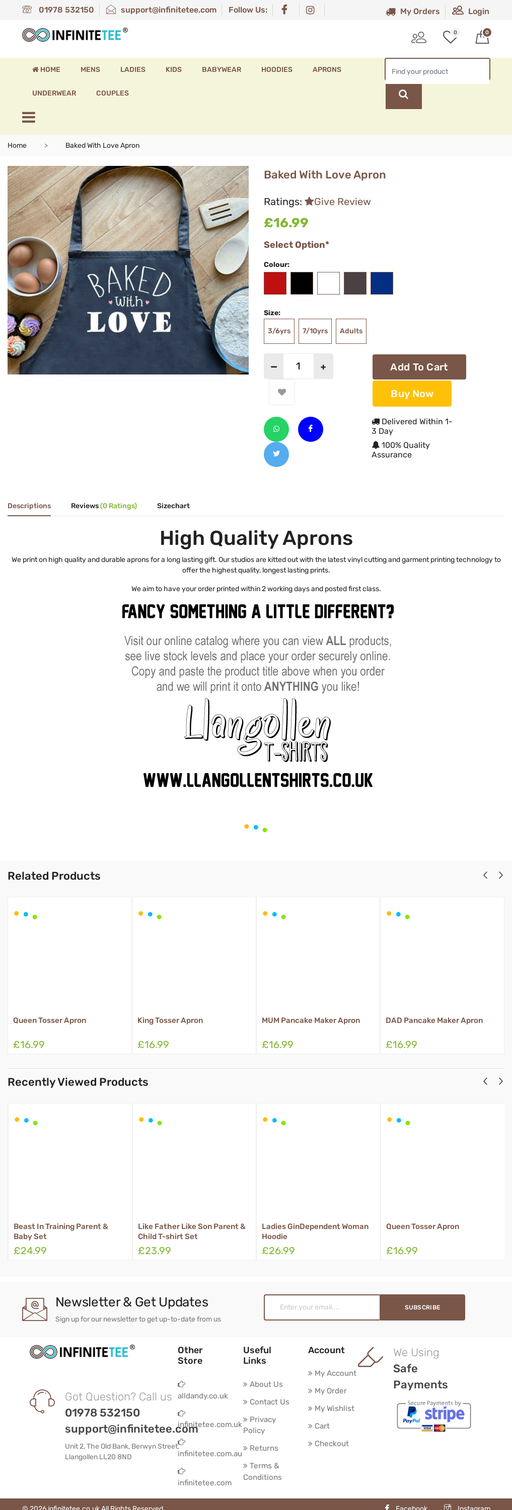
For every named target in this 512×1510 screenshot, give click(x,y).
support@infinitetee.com (161, 10)
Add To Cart (419, 366)
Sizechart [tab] (173, 505)
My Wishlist (332, 1408)
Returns (261, 1437)
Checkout (329, 1444)
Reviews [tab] (104, 505)
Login (470, 11)
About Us (263, 1370)
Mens (90, 69)
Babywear (221, 69)
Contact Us (267, 1388)
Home (46, 69)
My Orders (413, 11)
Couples (112, 93)
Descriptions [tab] (29, 505)
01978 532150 (58, 10)
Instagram (467, 1499)
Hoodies (276, 69)
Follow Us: (248, 10)
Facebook (405, 1499)
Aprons (327, 69)
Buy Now (412, 392)
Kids (174, 69)
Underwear (54, 93)
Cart (319, 1426)
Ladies (132, 69)
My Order (328, 1390)
